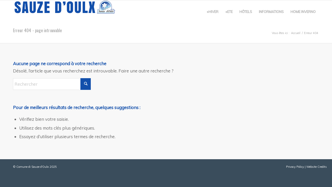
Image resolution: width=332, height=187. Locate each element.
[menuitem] (212, 11)
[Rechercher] (52, 84)
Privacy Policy (295, 167)
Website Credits (316, 167)
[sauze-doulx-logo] (65, 11)
